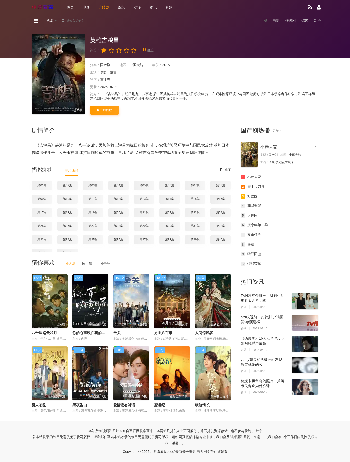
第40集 (220, 239)
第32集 (220, 226)
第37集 (144, 239)
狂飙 (247, 244)
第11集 (92, 199)
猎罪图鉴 (251, 254)
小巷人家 (269, 147)
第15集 (195, 199)
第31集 (195, 226)
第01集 (41, 185)
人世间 (249, 215)
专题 (169, 7)
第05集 (144, 185)
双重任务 (251, 235)
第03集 (92, 185)
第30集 (169, 226)
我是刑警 (251, 206)
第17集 (41, 212)
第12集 (118, 199)
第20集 (118, 212)
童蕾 (113, 72)
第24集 (220, 212)
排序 (225, 170)
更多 (276, 130)
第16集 (220, 199)
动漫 (137, 7)
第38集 (169, 239)
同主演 (87, 264)
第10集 (67, 199)
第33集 (41, 239)
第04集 (118, 185)
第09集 (41, 199)
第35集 (92, 239)
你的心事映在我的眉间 (90, 333)
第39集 (195, 239)
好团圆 (249, 196)
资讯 (153, 7)
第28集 (118, 226)
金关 (117, 333)
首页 (70, 7)
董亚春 (105, 79)
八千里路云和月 (44, 333)
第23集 (195, 212)
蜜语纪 (159, 405)
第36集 (118, 239)
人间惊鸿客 (204, 333)
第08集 (220, 185)
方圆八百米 (163, 333)
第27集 (92, 226)
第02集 (67, 185)
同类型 (70, 264)
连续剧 (103, 7)
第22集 (169, 212)
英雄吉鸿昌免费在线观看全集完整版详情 (171, 153)
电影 (86, 7)
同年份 (105, 264)
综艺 (121, 7)
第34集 (67, 239)
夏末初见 (39, 405)
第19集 (92, 212)
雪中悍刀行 (252, 187)
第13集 (144, 199)
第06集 (169, 185)
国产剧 (105, 65)
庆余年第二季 (254, 225)
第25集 (41, 226)
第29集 (144, 226)
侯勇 (103, 72)
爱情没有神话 (124, 405)
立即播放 (104, 110)
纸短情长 (202, 405)
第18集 (67, 212)
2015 (166, 65)
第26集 (67, 226)
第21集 (144, 212)
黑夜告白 (79, 405)
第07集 (195, 185)
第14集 (169, 199)
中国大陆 (136, 65)
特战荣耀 (251, 264)
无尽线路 (71, 171)
